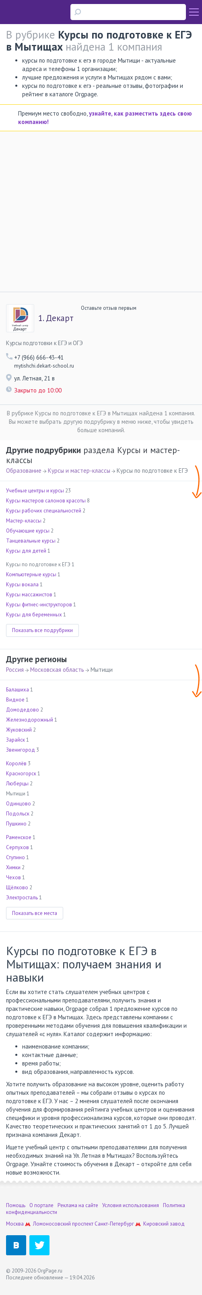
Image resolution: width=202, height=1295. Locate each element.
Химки (13, 867)
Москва (15, 1223)
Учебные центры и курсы (35, 490)
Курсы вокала (22, 584)
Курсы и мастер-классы (79, 470)
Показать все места (34, 913)
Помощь (15, 1205)
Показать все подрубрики (42, 630)
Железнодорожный (29, 719)
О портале (41, 1205)
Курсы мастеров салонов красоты (46, 500)
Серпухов (17, 847)
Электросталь (22, 897)
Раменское (18, 837)
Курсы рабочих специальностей (43, 510)
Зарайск (15, 739)
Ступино (15, 857)
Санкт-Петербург (114, 1223)
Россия (15, 669)
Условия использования (130, 1205)
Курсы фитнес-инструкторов (39, 604)
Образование (23, 470)
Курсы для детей (26, 550)
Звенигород (20, 749)
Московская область (57, 669)
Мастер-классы (23, 520)
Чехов (13, 877)
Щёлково (17, 887)
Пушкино (16, 823)
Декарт (56, 318)
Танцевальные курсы (31, 540)
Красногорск (21, 773)
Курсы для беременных (34, 614)
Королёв (16, 763)
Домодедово (22, 709)
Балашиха (17, 689)
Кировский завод (164, 1223)
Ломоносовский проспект (63, 1223)
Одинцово (18, 803)
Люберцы (17, 783)
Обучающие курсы (27, 530)
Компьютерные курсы (31, 574)
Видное (15, 699)
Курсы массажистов (29, 594)
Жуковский (19, 729)
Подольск (17, 813)
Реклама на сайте (78, 1205)
